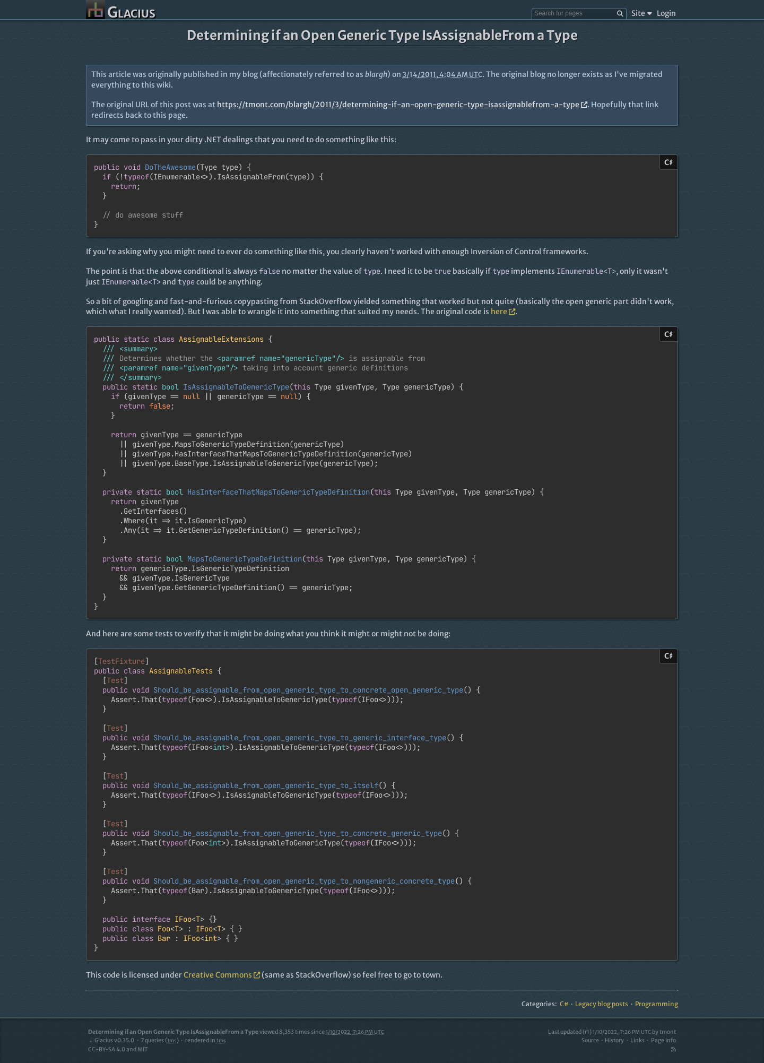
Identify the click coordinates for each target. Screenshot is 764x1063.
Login (666, 13)
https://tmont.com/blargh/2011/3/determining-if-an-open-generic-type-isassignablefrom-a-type (402, 104)
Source (590, 1040)
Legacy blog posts (601, 1004)
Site (641, 13)
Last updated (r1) (599, 1032)
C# (564, 1004)
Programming (656, 1004)
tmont (667, 1032)
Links (637, 1040)
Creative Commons (222, 975)
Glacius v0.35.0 (111, 1040)
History (614, 1040)
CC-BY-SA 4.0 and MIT (118, 1049)
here (503, 311)
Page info (663, 1040)
